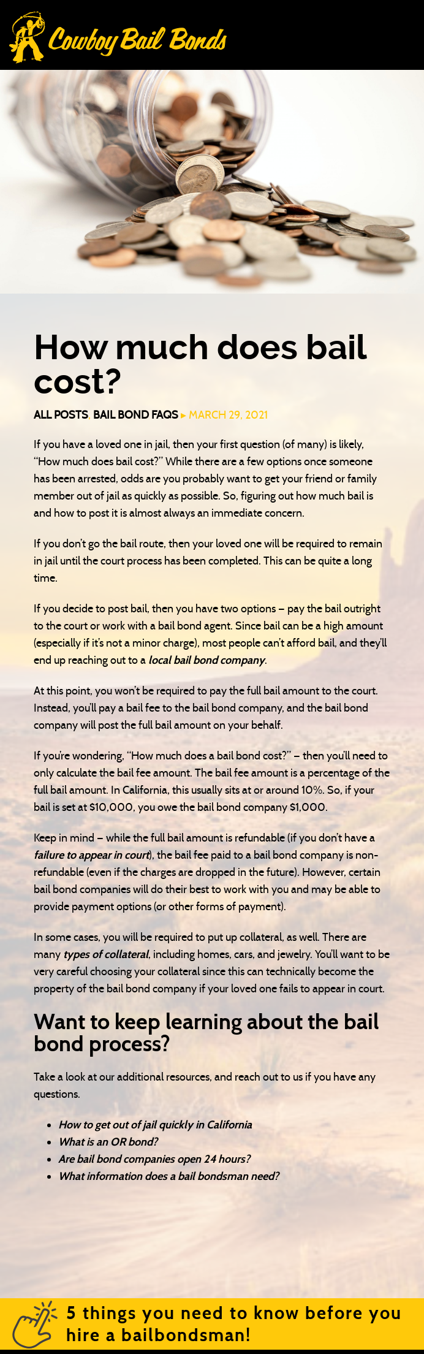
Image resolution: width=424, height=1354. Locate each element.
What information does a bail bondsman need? (168, 1176)
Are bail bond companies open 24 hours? (154, 1159)
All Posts (61, 415)
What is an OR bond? (107, 1142)
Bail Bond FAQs (135, 415)
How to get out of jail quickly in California (155, 1125)
